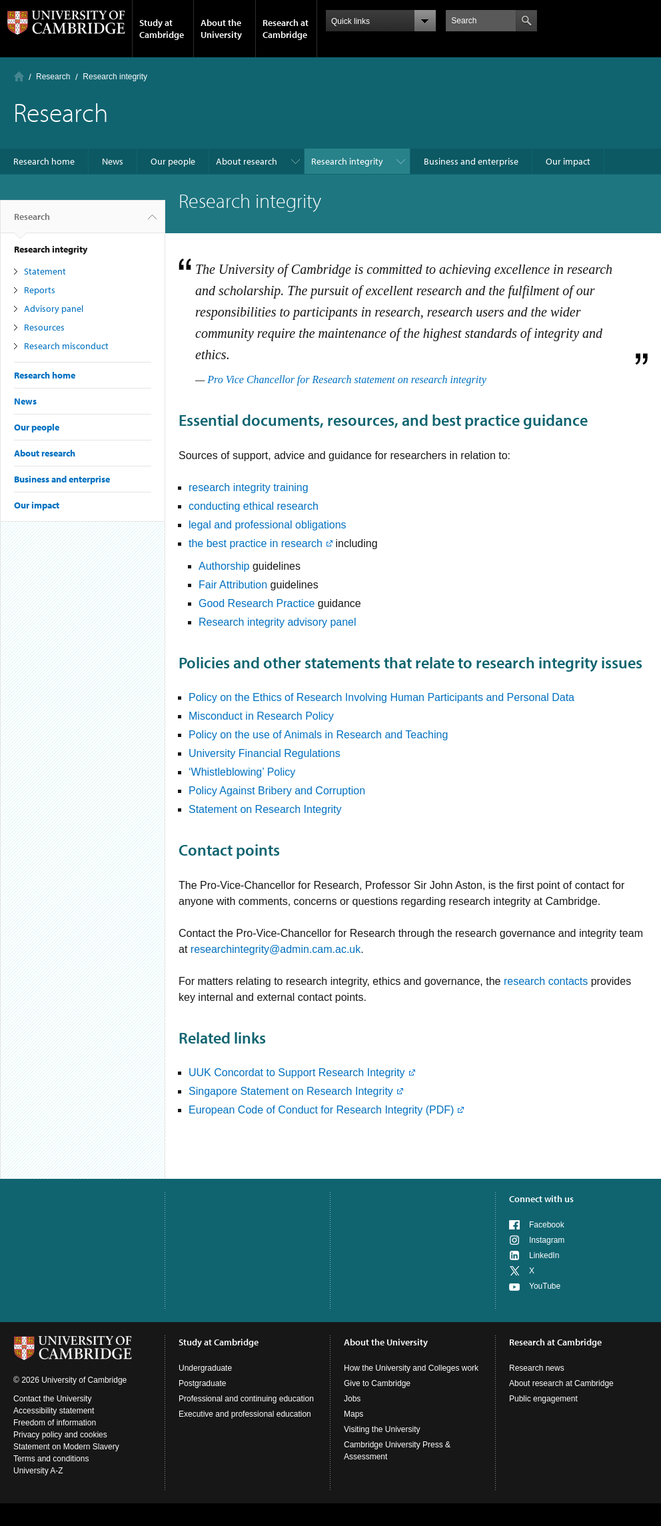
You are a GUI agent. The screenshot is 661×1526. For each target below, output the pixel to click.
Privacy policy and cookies (60, 1434)
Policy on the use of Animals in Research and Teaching (318, 734)
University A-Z (38, 1470)
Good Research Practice (258, 603)
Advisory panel (53, 309)
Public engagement (543, 1398)
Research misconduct (66, 346)
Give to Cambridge (377, 1383)
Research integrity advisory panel (277, 622)
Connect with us (541, 1199)
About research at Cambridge (561, 1383)
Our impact (568, 161)
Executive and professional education (245, 1414)
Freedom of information (54, 1422)
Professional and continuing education (246, 1398)
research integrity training (249, 487)
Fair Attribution (233, 584)
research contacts (546, 981)
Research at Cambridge (286, 29)
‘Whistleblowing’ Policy (242, 772)
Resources (44, 327)
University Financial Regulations (264, 753)
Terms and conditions (51, 1458)
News (112, 161)
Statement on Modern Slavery (66, 1446)
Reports (39, 290)
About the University (221, 29)
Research (53, 76)
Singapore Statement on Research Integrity (291, 1091)
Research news (536, 1368)
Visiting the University (382, 1429)
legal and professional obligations (267, 524)
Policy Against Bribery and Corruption (277, 790)
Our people (173, 161)
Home (19, 76)
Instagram (546, 1240)
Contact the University (52, 1398)
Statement (45, 271)
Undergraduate (205, 1368)
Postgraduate (202, 1383)
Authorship (224, 566)
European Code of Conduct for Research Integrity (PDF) (321, 1110)
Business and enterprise (471, 161)
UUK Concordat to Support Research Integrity (297, 1072)
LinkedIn (544, 1255)
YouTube (544, 1286)
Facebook (546, 1224)
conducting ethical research (254, 506)
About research (246, 161)
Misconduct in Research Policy (261, 716)
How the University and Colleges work (411, 1368)
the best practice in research (256, 543)
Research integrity (347, 161)
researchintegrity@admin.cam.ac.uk (275, 949)
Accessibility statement (53, 1410)
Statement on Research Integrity (265, 809)
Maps (353, 1414)
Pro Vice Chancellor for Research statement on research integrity (346, 379)
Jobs (352, 1398)
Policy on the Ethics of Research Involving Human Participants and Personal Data (381, 697)
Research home (44, 161)
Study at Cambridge (161, 29)
